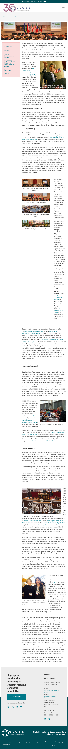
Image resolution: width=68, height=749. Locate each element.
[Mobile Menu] (62, 7)
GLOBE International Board (9, 56)
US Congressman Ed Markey (59, 297)
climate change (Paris (41, 525)
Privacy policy (59, 742)
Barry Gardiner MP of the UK (58, 310)
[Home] (4, 16)
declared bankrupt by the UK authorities (42, 441)
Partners (7, 70)
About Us (8, 46)
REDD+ (55, 582)
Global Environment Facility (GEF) (34, 331)
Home (46, 742)
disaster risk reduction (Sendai (33, 520)
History (14, 16)
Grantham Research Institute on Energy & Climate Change (30, 420)
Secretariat (8, 73)
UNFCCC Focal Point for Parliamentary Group (9, 63)
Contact (54, 745)
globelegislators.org (50, 696)
